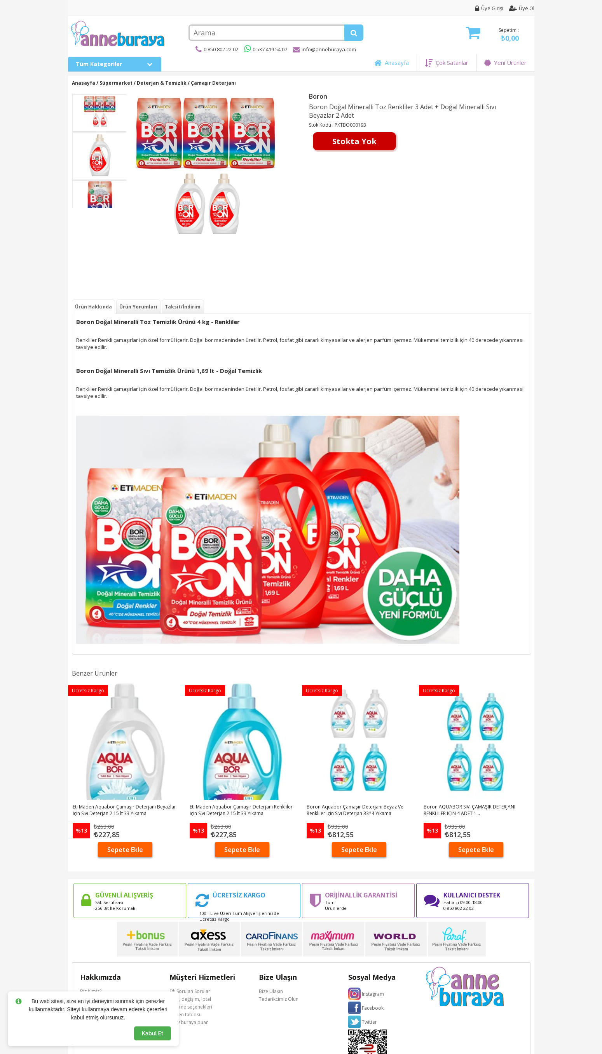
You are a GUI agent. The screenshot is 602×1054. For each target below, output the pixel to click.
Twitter (369, 1022)
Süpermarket (116, 83)
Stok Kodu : (322, 125)
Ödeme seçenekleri (190, 1006)
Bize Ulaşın (271, 991)
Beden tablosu (185, 1014)
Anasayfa (391, 62)
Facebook (373, 1008)
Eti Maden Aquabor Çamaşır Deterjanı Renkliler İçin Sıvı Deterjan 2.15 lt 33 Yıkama (241, 810)
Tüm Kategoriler (114, 64)
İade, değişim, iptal (190, 999)
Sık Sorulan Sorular (189, 991)
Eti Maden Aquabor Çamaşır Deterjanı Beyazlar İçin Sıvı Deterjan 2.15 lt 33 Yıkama (124, 810)
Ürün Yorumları (138, 306)
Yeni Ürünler (505, 62)
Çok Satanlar (446, 62)
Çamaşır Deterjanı (213, 83)
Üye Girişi (489, 8)
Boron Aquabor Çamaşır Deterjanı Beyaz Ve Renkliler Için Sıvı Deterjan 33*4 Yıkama (355, 810)
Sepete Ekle (125, 849)
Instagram (373, 994)
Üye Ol (521, 8)
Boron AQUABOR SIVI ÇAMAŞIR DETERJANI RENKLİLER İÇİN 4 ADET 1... (469, 810)
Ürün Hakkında (93, 306)
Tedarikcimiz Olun (278, 999)
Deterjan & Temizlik (162, 83)
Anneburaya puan (189, 1022)
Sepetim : (492, 35)
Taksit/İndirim (183, 306)
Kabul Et (152, 1033)
